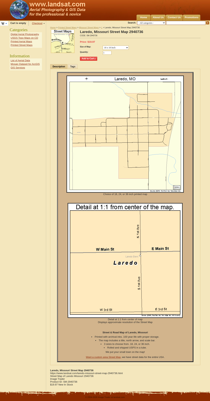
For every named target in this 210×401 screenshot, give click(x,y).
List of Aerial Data (20, 60)
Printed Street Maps (67, 27)
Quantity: (84, 52)
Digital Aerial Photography (25, 34)
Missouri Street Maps (89, 27)
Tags (72, 66)
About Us (158, 17)
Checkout (37, 23)
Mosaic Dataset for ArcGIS (25, 64)
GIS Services (18, 67)
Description (59, 66)
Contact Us (174, 17)
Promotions (191, 17)
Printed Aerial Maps (21, 41)
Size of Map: (85, 47)
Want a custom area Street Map (103, 357)
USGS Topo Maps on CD (24, 37)
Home (143, 17)
